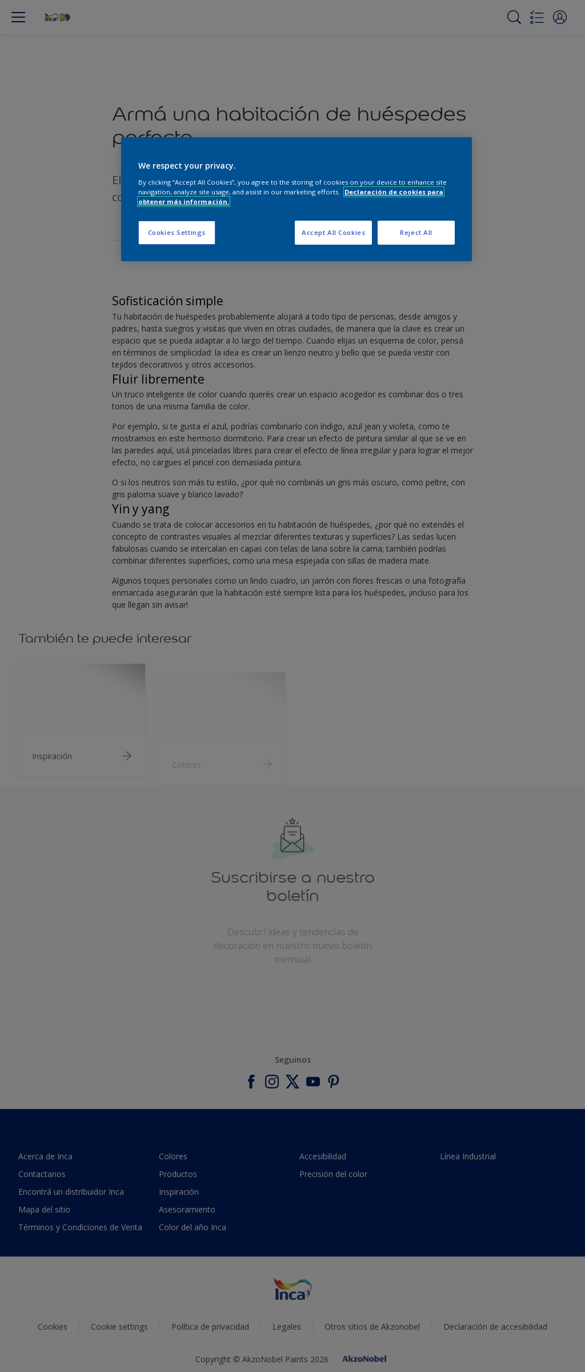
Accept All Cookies (333, 232)
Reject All (416, 232)
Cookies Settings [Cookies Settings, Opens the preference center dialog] (177, 232)
